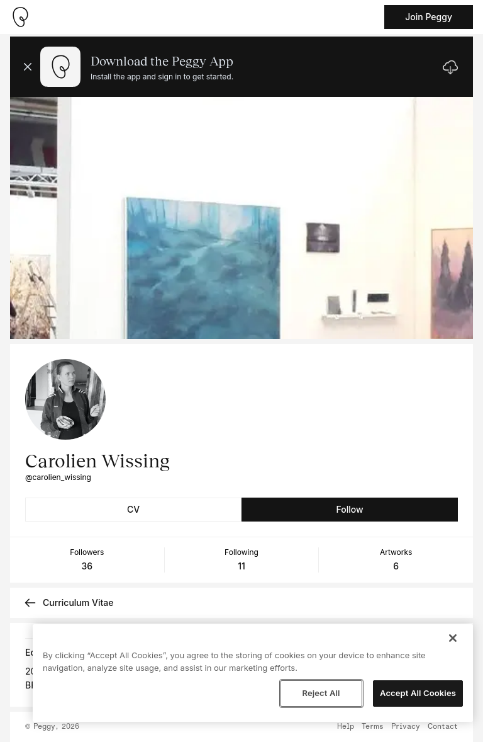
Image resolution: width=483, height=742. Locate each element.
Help (345, 727)
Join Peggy (428, 16)
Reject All (321, 693)
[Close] (453, 638)
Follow (349, 509)
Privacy (405, 727)
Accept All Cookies (418, 693)
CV (133, 509)
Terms (373, 727)
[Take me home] (20, 17)
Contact (443, 727)
